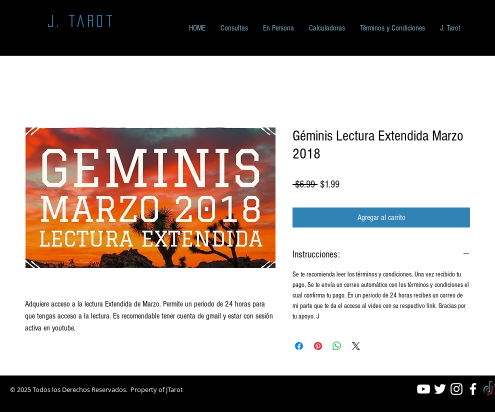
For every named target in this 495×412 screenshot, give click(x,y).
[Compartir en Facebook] (299, 346)
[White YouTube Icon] (424, 389)
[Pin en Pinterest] (318, 346)
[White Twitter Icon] (440, 389)
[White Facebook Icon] (473, 389)
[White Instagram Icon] (456, 389)
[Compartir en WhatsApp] (337, 346)
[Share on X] (356, 346)
